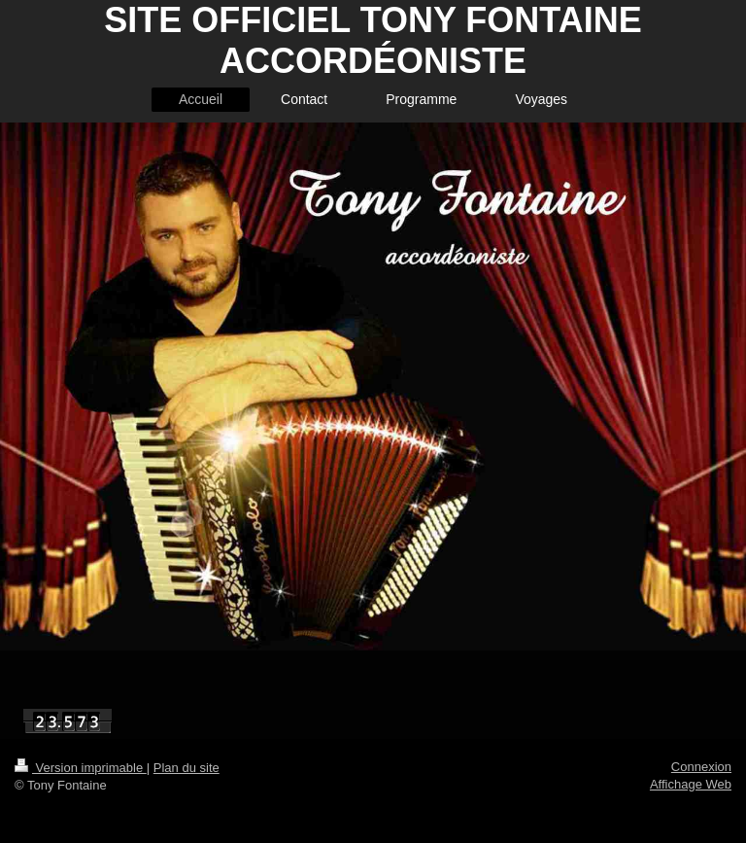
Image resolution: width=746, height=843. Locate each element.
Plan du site (186, 767)
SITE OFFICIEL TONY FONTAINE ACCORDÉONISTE (372, 40)
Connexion (701, 766)
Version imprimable (81, 767)
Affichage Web (690, 784)
